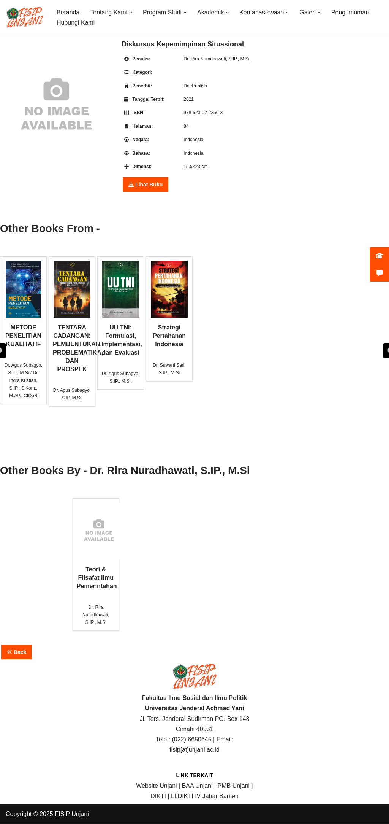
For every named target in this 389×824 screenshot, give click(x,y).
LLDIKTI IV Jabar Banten (205, 796)
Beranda (68, 12)
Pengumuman (351, 12)
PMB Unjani (234, 786)
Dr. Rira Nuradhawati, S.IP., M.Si (217, 59)
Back (16, 652)
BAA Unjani (197, 786)
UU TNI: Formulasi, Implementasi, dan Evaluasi (120, 308)
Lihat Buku (145, 185)
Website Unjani (156, 786)
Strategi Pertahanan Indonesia (169, 304)
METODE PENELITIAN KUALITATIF (23, 304)
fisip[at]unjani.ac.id (194, 750)
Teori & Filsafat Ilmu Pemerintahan (96, 546)
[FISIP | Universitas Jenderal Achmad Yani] (25, 17)
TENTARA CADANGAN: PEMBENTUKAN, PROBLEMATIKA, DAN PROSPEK (72, 316)
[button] (130, 12)
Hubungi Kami (76, 22)
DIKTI (158, 796)
